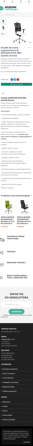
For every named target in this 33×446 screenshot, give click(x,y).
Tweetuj (15, 79)
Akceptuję (26, 442)
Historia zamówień (9, 420)
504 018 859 (10, 359)
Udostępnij (12, 79)
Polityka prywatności (10, 391)
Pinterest (18, 79)
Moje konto (6, 402)
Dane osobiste (7, 415)
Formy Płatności (8, 378)
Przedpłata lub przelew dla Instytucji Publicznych (16, 266)
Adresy (5, 411)
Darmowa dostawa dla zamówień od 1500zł (18, 242)
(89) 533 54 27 (11, 353)
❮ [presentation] (28, 195)
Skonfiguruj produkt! (17, 84)
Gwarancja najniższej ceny (15, 280)
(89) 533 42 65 (8, 355)
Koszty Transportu (9, 373)
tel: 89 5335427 (12, 254)
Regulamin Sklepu (9, 387)
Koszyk (5, 406)
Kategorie (4, 1)
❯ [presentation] (31, 195)
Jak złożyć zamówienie (10, 369)
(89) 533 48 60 (8, 357)
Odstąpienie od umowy (10, 382)
